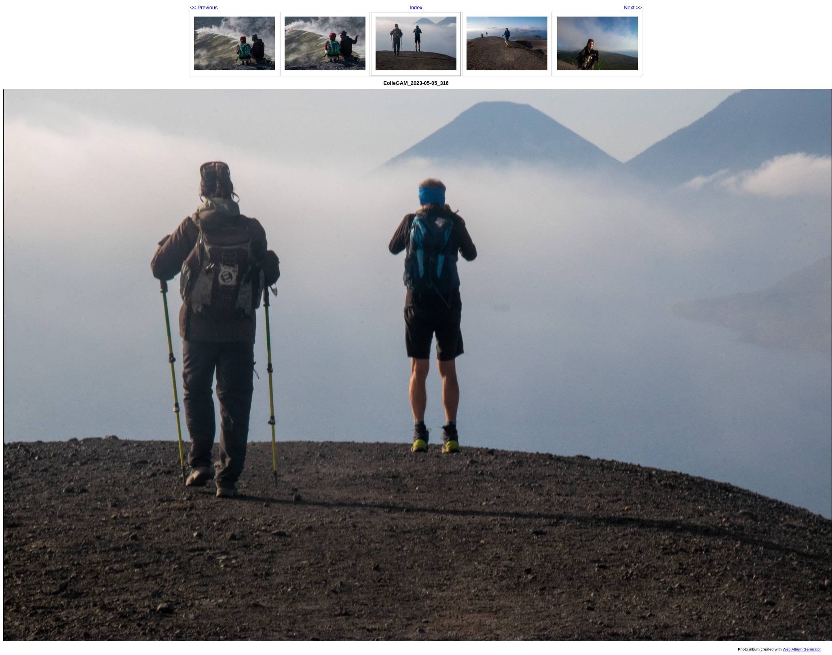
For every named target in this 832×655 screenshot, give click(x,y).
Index (416, 7)
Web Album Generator (802, 649)
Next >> (633, 7)
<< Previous (204, 7)
